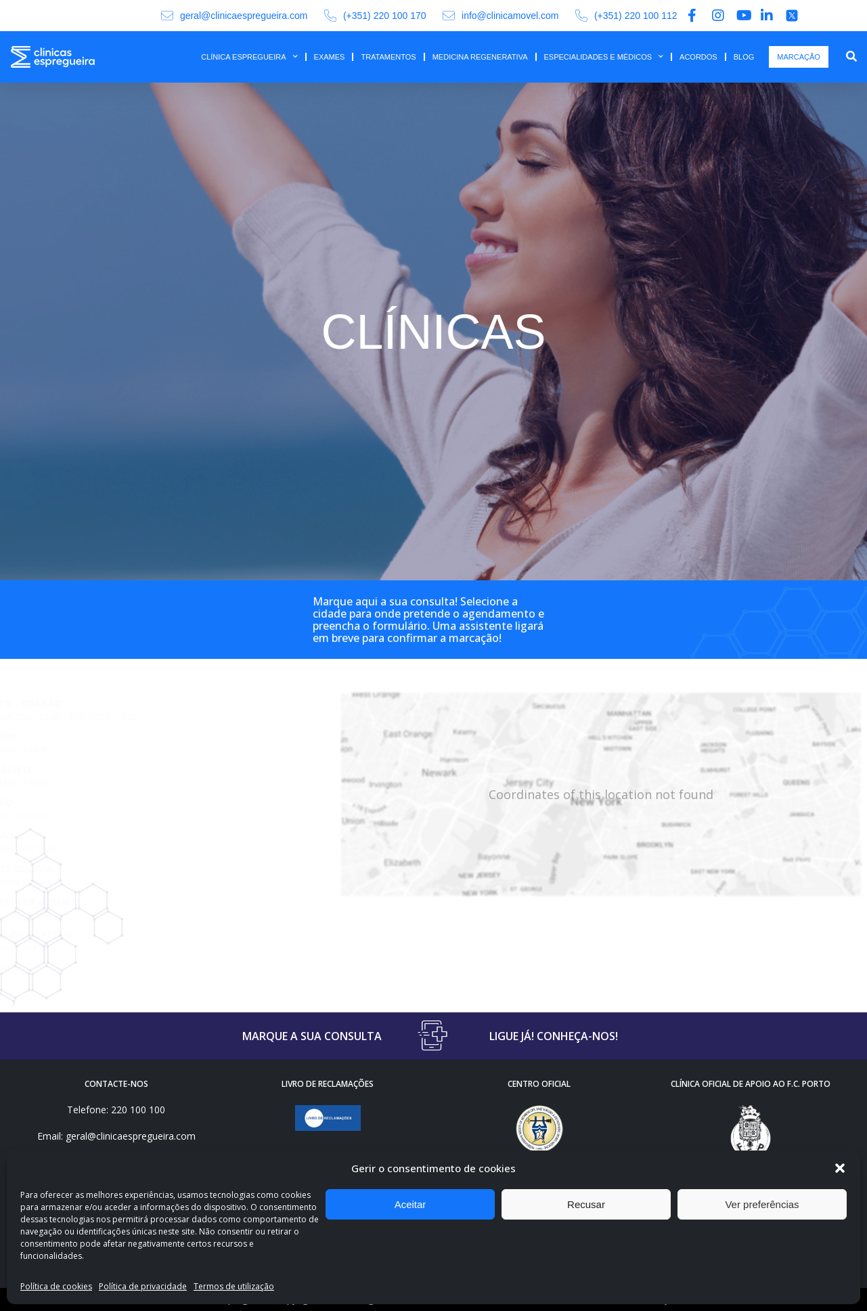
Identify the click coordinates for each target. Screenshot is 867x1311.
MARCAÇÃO (798, 57)
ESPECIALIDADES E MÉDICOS (604, 56)
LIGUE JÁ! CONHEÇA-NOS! (553, 1036)
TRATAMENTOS (388, 57)
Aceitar (410, 1204)
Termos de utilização (234, 1286)
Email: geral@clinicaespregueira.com (116, 1136)
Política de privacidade (143, 1286)
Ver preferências (762, 1204)
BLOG (744, 57)
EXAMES (329, 57)
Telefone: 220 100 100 (116, 1109)
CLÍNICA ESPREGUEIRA (249, 56)
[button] (840, 1168)
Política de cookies (56, 1286)
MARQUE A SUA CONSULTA (312, 1036)
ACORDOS (698, 57)
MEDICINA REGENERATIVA (480, 57)
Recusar (586, 1204)
